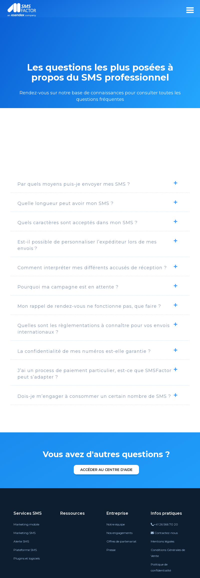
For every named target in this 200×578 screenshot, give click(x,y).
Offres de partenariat (121, 541)
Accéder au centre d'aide (106, 469)
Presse (111, 550)
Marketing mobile (26, 524)
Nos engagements (119, 533)
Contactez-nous (164, 533)
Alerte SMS (21, 541)
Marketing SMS (25, 533)
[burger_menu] (190, 10)
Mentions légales (162, 541)
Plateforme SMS (25, 550)
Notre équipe (115, 524)
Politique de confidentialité (161, 567)
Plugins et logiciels (27, 558)
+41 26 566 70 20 (164, 524)
